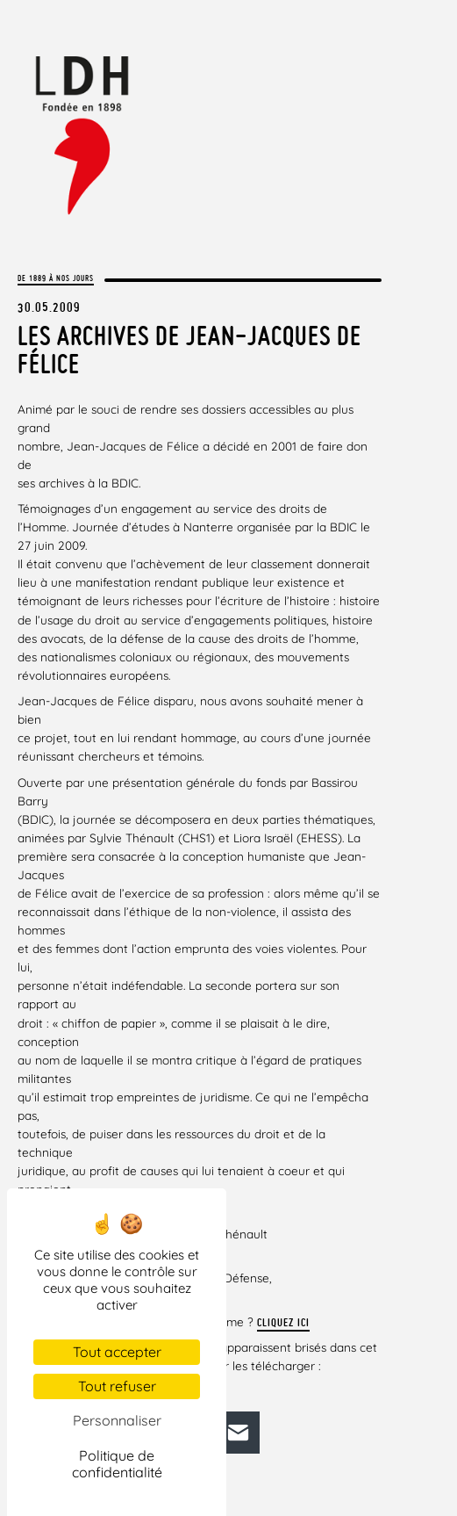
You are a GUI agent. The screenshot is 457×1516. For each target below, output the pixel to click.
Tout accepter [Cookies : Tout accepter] (117, 1352)
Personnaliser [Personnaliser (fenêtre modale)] (117, 1420)
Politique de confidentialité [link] (117, 1464)
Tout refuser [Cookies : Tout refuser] (117, 1386)
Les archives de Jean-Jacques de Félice (189, 349)
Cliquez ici (283, 1322)
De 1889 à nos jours (56, 278)
